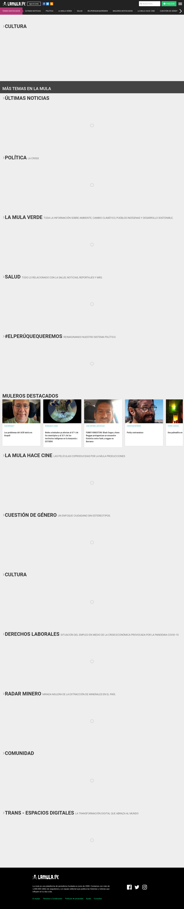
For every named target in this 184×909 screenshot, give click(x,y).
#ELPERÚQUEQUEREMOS (97, 11)
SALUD (79, 11)
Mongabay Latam (51, 426)
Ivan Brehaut (9, 426)
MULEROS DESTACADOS (123, 11)
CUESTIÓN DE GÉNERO (169, 11)
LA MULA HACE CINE (146, 11)
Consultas (98, 899)
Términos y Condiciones (52, 899)
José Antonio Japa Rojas (95, 426)
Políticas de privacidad (74, 899)
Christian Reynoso (134, 426)
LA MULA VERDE (65, 11)
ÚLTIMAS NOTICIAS (33, 11)
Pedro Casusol (173, 426)
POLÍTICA (49, 11)
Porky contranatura (135, 432)
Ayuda (88, 899)
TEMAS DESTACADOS (11, 11)
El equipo (36, 899)
